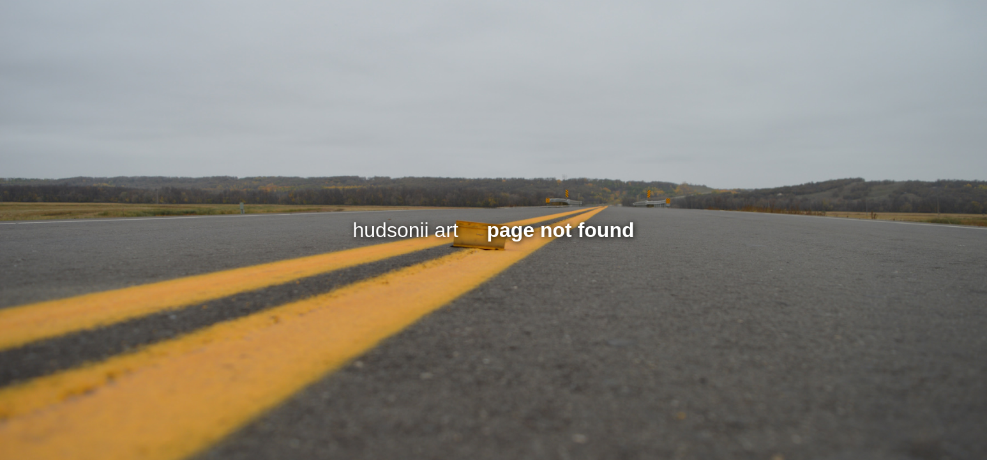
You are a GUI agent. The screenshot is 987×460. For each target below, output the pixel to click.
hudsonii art (405, 229)
